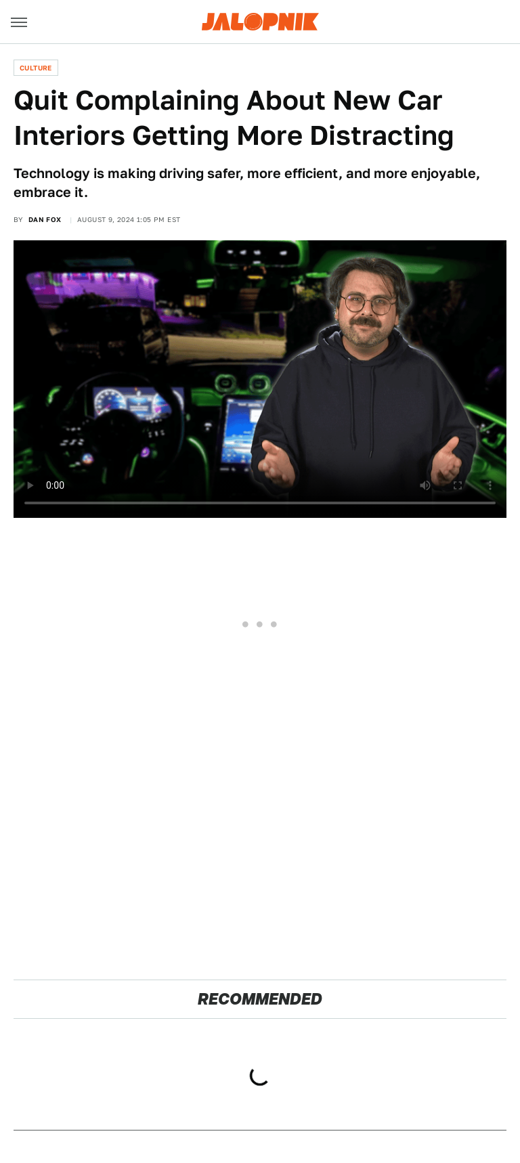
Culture (36, 68)
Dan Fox (45, 219)
